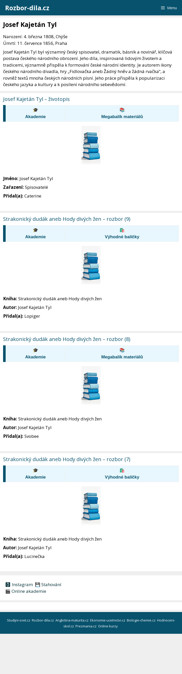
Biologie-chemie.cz (141, 620)
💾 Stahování (47, 584)
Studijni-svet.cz (19, 620)
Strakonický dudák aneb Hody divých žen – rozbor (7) (66, 459)
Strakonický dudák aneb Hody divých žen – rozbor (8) (66, 339)
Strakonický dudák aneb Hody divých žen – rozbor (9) (66, 218)
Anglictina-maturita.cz (72, 620)
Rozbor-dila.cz (27, 7)
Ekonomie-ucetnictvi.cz (108, 620)
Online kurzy (108, 626)
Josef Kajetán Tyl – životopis (36, 99)
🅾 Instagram (19, 584)
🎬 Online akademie (25, 591)
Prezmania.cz (86, 626)
